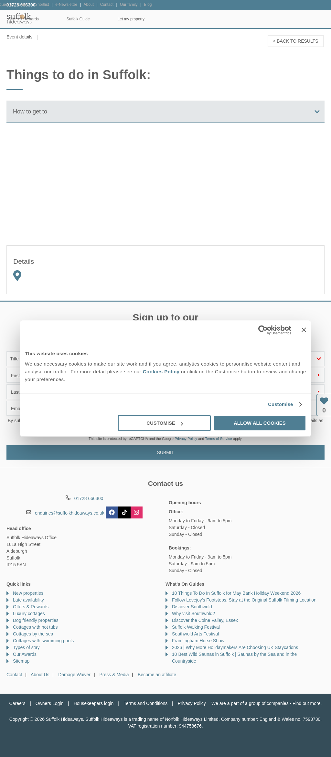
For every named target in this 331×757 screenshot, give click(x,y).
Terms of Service (218, 439)
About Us (40, 674)
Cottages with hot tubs (35, 627)
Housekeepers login (94, 703)
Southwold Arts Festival (195, 633)
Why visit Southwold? (193, 613)
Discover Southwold (192, 606)
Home (51, 19)
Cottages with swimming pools (43, 640)
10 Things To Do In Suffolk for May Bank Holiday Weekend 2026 (236, 593)
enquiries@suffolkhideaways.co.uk (69, 513)
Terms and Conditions (145, 703)
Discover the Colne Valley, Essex (205, 620)
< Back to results (295, 41)
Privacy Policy (186, 439)
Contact (14, 674)
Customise (280, 404)
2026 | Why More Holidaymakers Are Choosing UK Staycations (235, 647)
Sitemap (21, 661)
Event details (19, 36)
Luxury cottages (29, 613)
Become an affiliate (157, 674)
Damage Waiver (74, 674)
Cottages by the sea (33, 633)
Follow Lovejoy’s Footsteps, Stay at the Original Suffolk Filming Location (244, 599)
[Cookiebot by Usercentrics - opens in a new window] (263, 330)
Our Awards (25, 654)
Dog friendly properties (36, 620)
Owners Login (49, 703)
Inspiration (144, 19)
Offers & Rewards (196, 19)
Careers (17, 703)
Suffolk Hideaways (19, 18)
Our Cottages (95, 19)
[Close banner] (304, 329)
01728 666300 (21, 4)
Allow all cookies (260, 423)
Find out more (306, 703)
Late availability (28, 599)
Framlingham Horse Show (198, 640)
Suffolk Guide (250, 19)
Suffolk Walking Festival (196, 627)
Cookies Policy (161, 371)
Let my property (303, 19)
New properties (28, 593)
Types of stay (26, 647)
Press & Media (114, 674)
